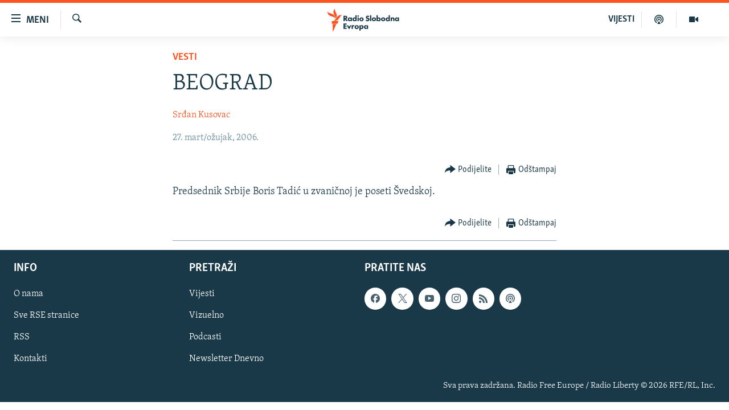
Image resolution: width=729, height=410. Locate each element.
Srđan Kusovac (201, 115)
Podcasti (205, 337)
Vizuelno (206, 315)
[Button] (468, 170)
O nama (28, 293)
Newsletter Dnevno (226, 358)
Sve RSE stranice (46, 315)
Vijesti (202, 293)
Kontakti (30, 358)
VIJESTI (621, 19)
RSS (22, 337)
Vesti (185, 57)
